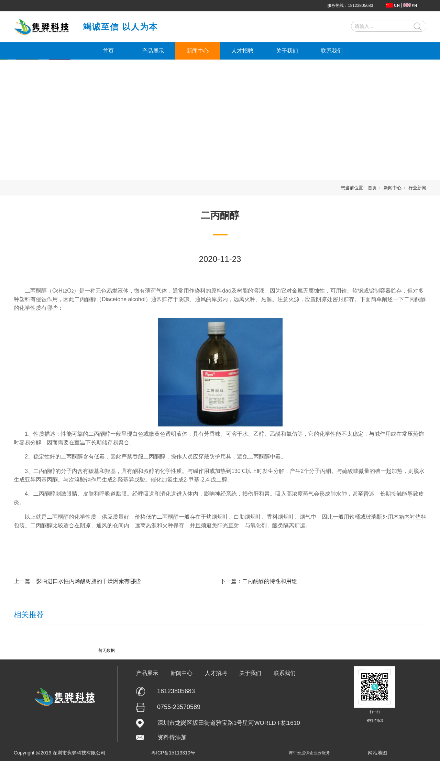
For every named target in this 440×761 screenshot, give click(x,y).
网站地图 (377, 752)
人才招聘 (242, 51)
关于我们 (287, 51)
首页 (108, 51)
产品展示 (153, 51)
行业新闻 (417, 187)
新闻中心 (198, 51)
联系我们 (332, 51)
